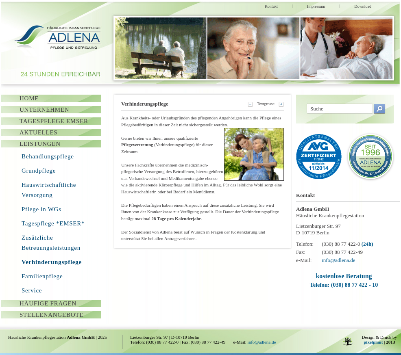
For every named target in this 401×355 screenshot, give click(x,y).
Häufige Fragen (48, 303)
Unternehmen (44, 109)
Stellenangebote (51, 315)
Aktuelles (38, 132)
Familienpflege (42, 276)
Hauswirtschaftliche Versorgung (49, 190)
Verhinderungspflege (52, 262)
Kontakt (271, 6)
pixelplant (373, 342)
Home (29, 98)
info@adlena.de (338, 260)
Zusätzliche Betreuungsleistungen (51, 242)
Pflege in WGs (41, 209)
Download (362, 6)
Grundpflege (39, 170)
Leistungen (40, 144)
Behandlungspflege (48, 156)
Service (32, 290)
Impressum (316, 6)
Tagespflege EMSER (54, 121)
